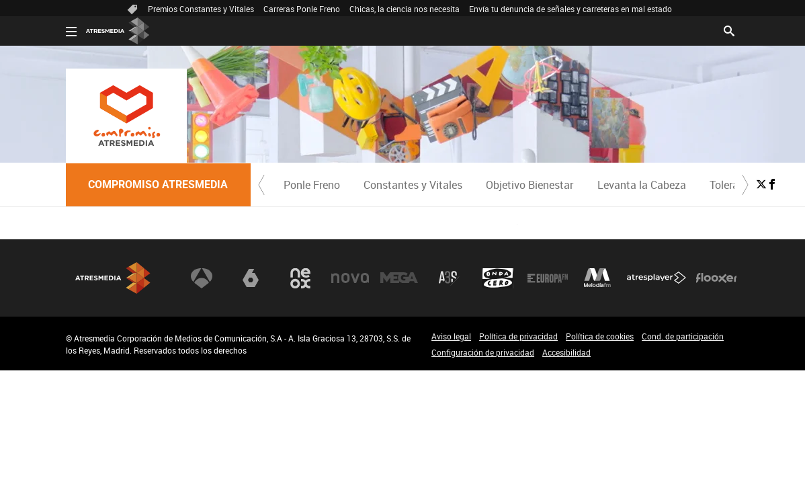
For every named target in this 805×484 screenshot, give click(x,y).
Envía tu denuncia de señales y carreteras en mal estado (570, 8)
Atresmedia (113, 278)
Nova (350, 278)
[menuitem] (312, 185)
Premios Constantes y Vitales (201, 8)
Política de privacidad (518, 336)
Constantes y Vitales (413, 184)
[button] (261, 185)
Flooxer (716, 278)
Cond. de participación (683, 336)
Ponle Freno (312, 184)
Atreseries (449, 278)
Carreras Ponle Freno (301, 8)
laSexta (250, 278)
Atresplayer (656, 278)
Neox (300, 278)
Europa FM (547, 278)
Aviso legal (451, 336)
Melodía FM (597, 278)
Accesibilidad (566, 352)
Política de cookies (600, 336)
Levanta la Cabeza (641, 184)
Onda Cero (498, 278)
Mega (399, 278)
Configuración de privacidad (482, 352)
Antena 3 (201, 278)
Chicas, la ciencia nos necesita (404, 8)
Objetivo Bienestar (529, 184)
